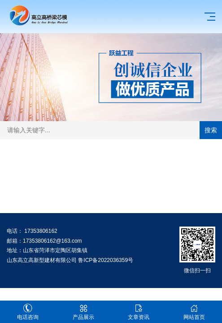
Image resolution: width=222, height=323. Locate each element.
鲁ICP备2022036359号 (105, 260)
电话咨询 (28, 312)
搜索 (211, 130)
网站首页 (194, 312)
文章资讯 (139, 312)
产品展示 (83, 312)
